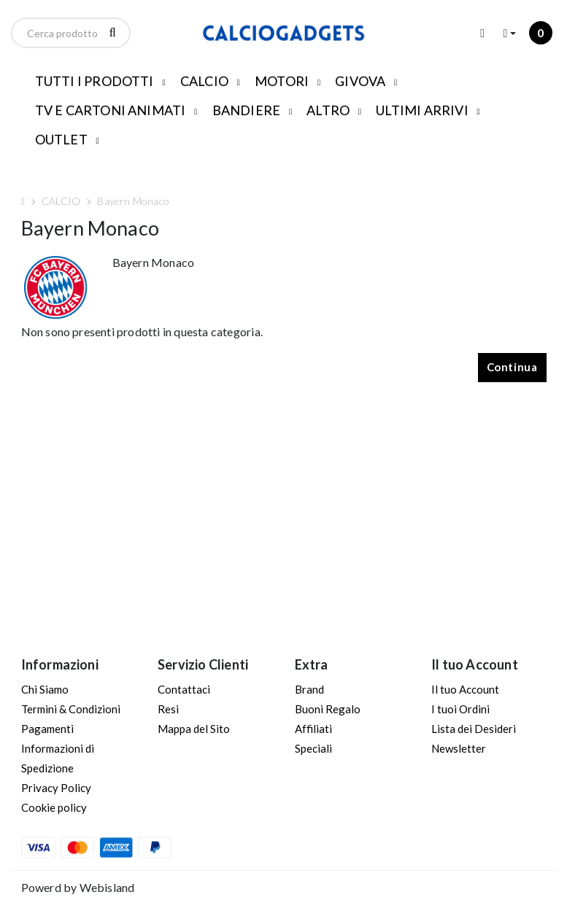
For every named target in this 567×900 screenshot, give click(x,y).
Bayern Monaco (133, 201)
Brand (309, 689)
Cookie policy (54, 807)
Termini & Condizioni (70, 708)
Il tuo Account (465, 689)
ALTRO (328, 110)
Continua (512, 366)
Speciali (313, 748)
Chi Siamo (45, 689)
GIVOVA (360, 81)
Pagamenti (47, 728)
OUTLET (61, 139)
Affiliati (313, 728)
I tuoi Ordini (460, 708)
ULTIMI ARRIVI (422, 110)
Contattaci (184, 689)
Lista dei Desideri (473, 728)
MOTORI (282, 81)
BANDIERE (246, 110)
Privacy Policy (56, 787)
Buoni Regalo (327, 708)
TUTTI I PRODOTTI (94, 81)
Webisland (107, 887)
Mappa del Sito (194, 728)
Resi (168, 708)
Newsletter (458, 748)
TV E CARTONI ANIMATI (110, 110)
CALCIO (204, 81)
